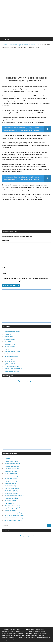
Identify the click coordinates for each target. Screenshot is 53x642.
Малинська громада (10, 478)
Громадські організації (11, 371)
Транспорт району (10, 510)
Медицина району (10, 500)
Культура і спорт (9, 364)
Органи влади (8, 337)
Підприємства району (11, 498)
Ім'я (3, 268)
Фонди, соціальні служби (12, 351)
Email (4, 273)
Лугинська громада (10, 473)
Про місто (7, 334)
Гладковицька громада (11, 466)
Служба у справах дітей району (14, 508)
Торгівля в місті (9, 354)
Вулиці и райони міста (11, 366)
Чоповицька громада (11, 493)
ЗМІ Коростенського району (13, 520)
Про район (7, 459)
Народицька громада (11, 481)
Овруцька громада (10, 483)
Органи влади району (11, 461)
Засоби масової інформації (13, 369)
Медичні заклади (9, 346)
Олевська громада (10, 486)
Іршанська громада (10, 471)
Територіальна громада (12, 332)
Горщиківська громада (11, 468)
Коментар (5, 240)
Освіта (6, 349)
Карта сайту (16, 639)
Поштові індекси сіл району (13, 513)
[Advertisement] (27, 22)
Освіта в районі (9, 503)
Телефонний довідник (11, 356)
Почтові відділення (10, 359)
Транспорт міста (9, 344)
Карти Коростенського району (14, 515)
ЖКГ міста (7, 341)
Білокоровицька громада (12, 463)
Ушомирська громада (11, 491)
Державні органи (9, 339)
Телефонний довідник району (13, 495)
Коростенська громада (11, 476)
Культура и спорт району (12, 505)
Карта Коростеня (9, 361)
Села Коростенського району (13, 518)
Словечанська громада (11, 488)
